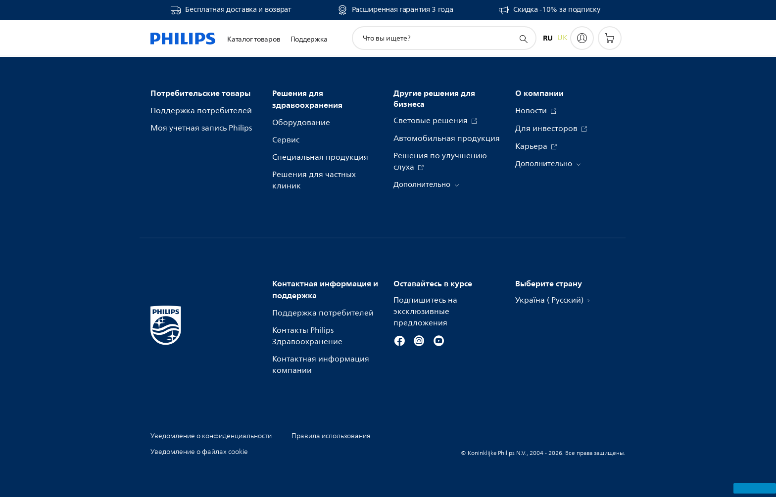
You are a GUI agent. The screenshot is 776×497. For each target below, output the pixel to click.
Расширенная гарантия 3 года (402, 10)
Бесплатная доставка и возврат (238, 10)
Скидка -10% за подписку (556, 10)
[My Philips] (582, 38)
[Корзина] (610, 38)
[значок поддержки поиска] (523, 39)
